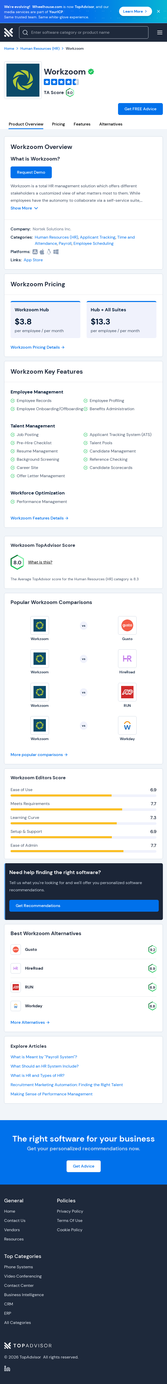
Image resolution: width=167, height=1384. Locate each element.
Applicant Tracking (97, 237)
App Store (33, 260)
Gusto (31, 949)
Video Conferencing (23, 1276)
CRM (8, 1304)
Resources (14, 1239)
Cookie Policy (69, 1229)
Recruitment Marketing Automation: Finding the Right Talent (67, 1084)
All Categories (17, 1322)
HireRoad (34, 968)
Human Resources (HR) (56, 237)
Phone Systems (18, 1267)
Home (9, 1211)
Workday (34, 1006)
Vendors (12, 1229)
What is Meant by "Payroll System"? (44, 1057)
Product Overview (26, 124)
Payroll (65, 243)
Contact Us (15, 1220)
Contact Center (19, 1285)
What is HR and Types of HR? (37, 1075)
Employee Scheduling (93, 243)
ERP (7, 1313)
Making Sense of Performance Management (52, 1094)
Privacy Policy (70, 1211)
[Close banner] (158, 11)
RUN (29, 987)
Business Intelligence (24, 1294)
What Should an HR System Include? (45, 1066)
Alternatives (110, 124)
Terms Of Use (69, 1220)
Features (82, 124)
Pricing (58, 124)
